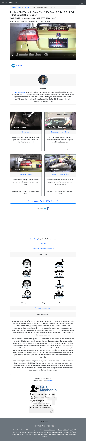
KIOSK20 (50, 381)
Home (14, 8)
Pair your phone (26, 132)
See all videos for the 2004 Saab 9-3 (43, 201)
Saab (19, 8)
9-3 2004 (27, 8)
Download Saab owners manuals (43, 248)
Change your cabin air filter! (60, 174)
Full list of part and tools (43, 308)
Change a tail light (26, 174)
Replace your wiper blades (60, 132)
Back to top (44, 421)
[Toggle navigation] (81, 3)
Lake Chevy (34, 239)
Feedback (43, 244)
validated (16, 66)
